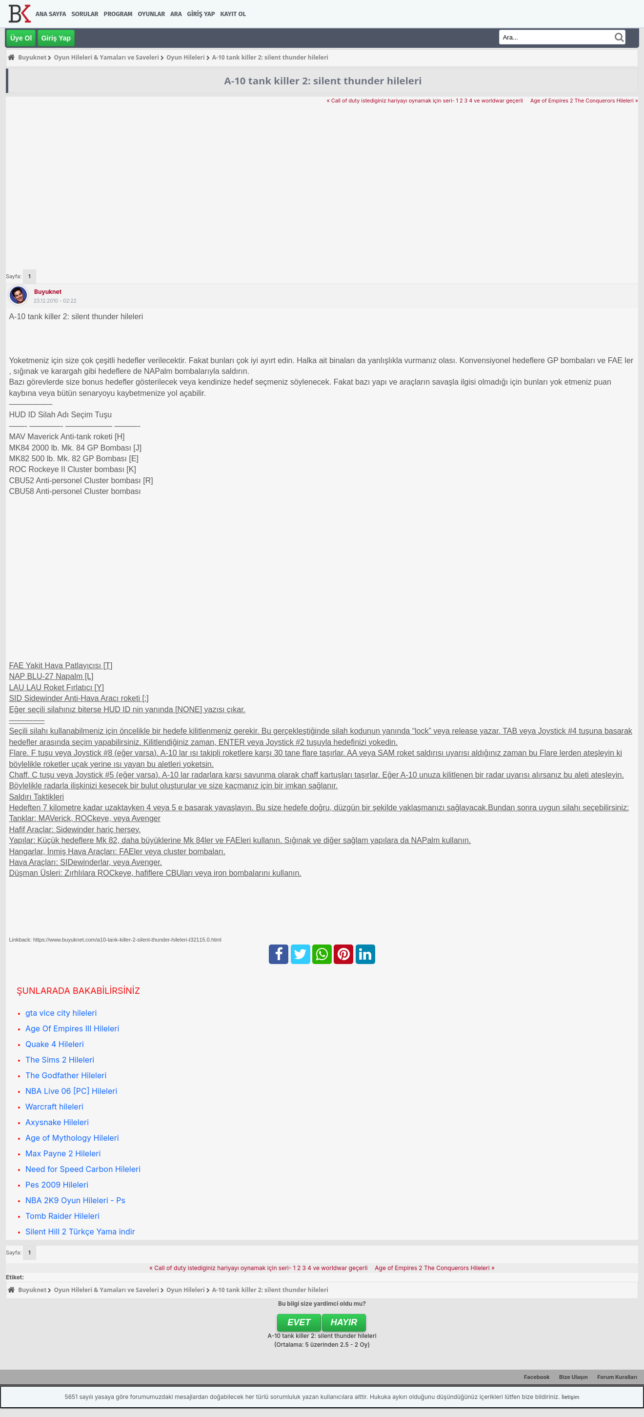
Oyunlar (151, 14)
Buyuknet (47, 291)
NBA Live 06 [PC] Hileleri (71, 1091)
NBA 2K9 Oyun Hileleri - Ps (75, 1200)
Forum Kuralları (617, 1377)
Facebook (537, 1377)
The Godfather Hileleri (65, 1075)
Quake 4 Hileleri (54, 1044)
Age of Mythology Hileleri (72, 1138)
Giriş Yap (201, 14)
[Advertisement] (322, 178)
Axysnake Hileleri (57, 1122)
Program (118, 14)
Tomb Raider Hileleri (62, 1216)
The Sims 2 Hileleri (59, 1060)
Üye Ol (21, 38)
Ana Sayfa (51, 14)
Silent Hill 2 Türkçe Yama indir (80, 1231)
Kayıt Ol (233, 14)
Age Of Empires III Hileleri (72, 1028)
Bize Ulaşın (573, 1377)
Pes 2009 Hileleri (56, 1185)
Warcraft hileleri (54, 1106)
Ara (175, 14)
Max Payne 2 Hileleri (63, 1153)
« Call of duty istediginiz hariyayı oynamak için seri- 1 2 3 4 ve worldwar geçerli (424, 101)
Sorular (84, 14)
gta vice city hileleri (61, 1013)
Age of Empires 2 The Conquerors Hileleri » (584, 101)
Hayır (344, 1322)
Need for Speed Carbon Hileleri (83, 1169)
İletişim (570, 1397)
